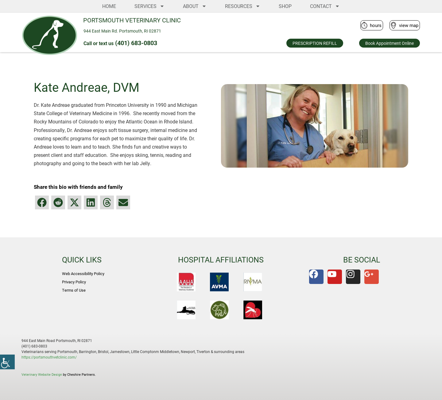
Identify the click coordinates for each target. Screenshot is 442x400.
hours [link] (376, 25)
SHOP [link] (285, 6)
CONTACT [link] (325, 6)
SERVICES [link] (149, 6)
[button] (42, 202)
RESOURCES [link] (242, 6)
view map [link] (408, 25)
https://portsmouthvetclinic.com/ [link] (49, 357)
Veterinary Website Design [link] (41, 374)
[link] (7, 362)
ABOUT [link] (195, 6)
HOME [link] (109, 6)
